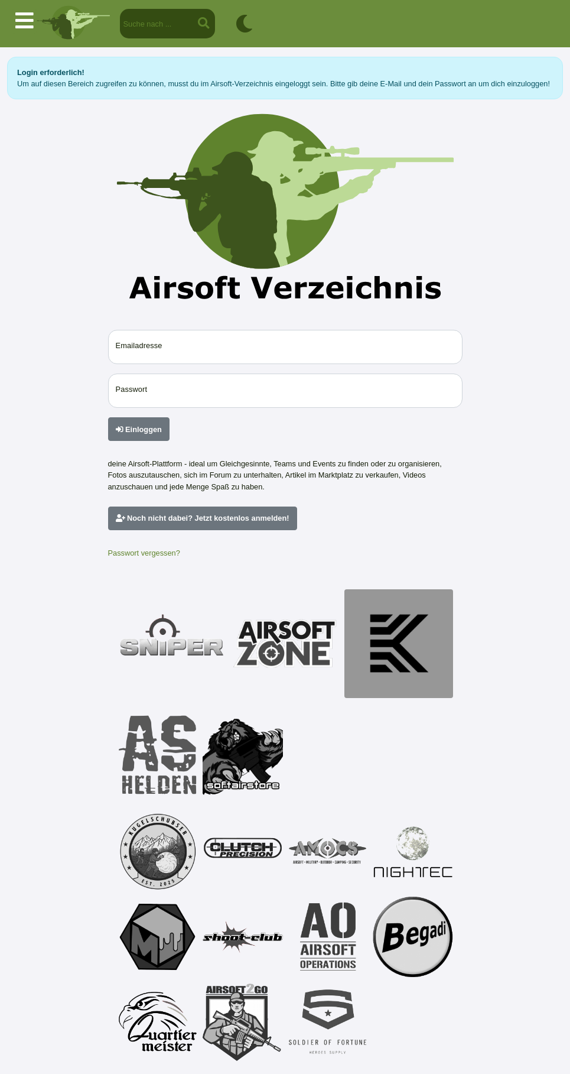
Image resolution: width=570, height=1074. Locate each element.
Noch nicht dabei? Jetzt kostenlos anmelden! (202, 518)
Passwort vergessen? (144, 553)
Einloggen (139, 429)
